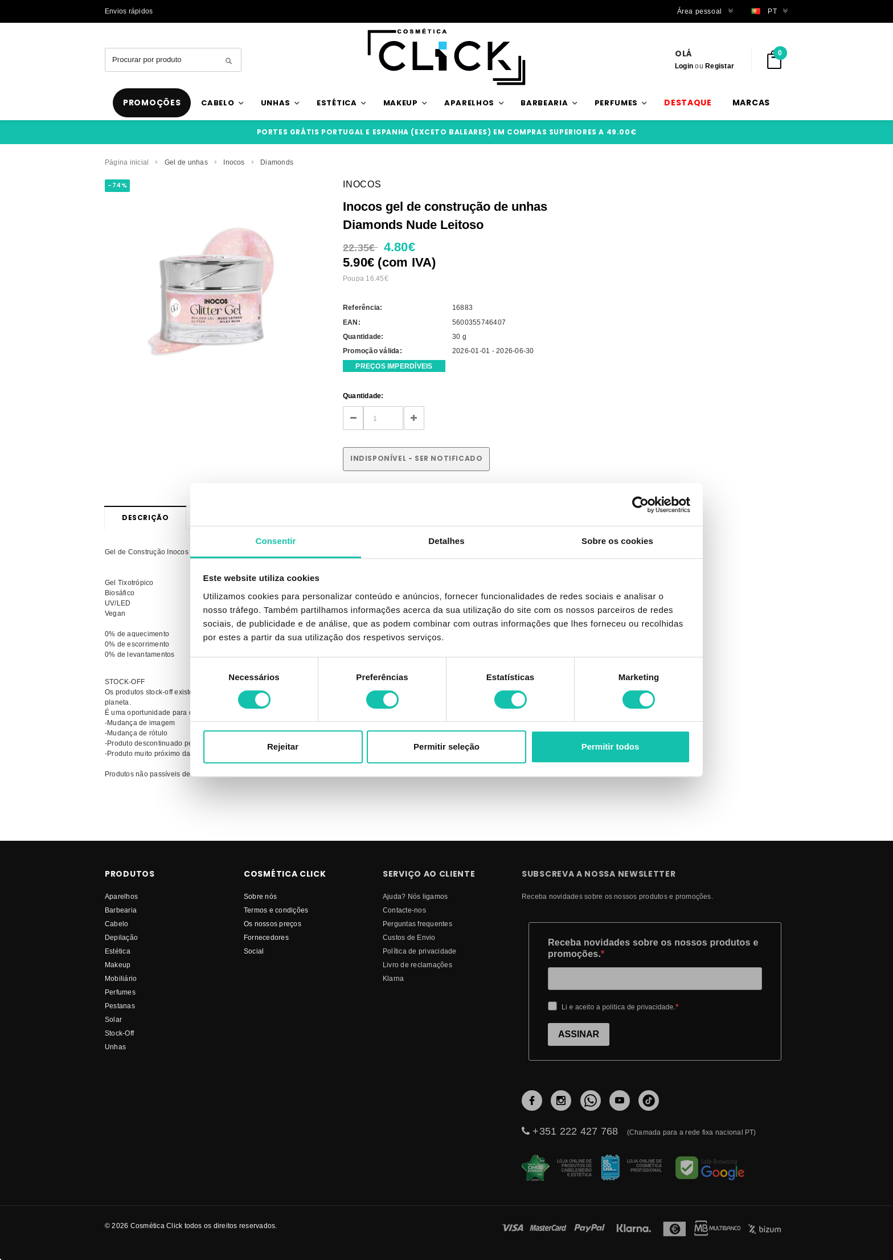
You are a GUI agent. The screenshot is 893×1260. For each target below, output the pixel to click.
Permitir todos (610, 746)
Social (254, 951)
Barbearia (121, 910)
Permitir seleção (446, 746)
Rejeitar (282, 746)
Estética (117, 951)
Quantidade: (363, 395)
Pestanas (120, 1005)
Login (684, 66)
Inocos (233, 162)
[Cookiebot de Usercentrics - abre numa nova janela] (640, 504)
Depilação (121, 937)
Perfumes (120, 992)
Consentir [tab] (276, 541)
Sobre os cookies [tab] (617, 541)
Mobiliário (121, 978)
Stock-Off (119, 1033)
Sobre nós (260, 896)
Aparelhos (121, 896)
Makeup (117, 964)
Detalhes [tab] (446, 541)
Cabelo (116, 923)
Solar (113, 1019)
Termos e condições (276, 910)
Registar (719, 66)
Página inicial (127, 162)
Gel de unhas (186, 162)
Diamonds (276, 162)
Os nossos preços (272, 923)
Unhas (115, 1046)
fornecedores (266, 937)
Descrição (145, 517)
